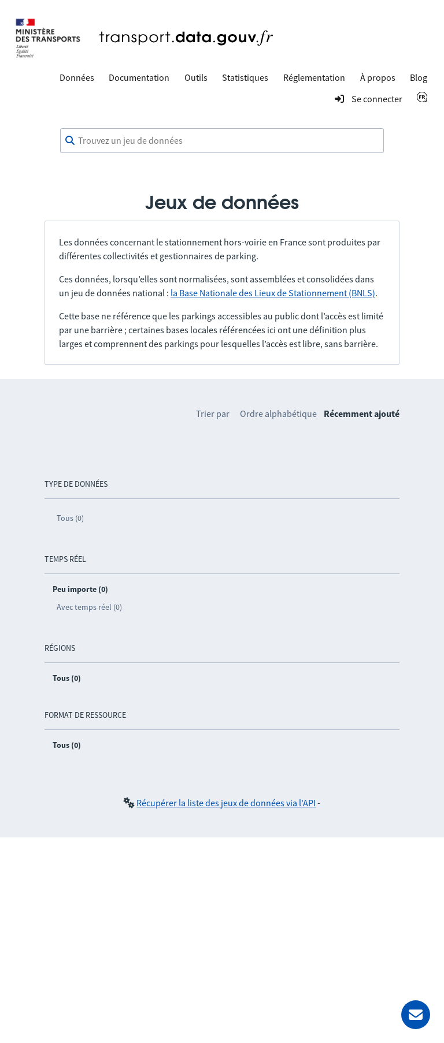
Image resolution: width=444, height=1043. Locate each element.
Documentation (139, 77)
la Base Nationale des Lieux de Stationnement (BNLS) (273, 293)
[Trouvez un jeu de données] (222, 141)
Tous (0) (70, 518)
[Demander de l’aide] (415, 1014)
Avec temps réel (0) (89, 607)
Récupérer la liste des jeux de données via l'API (226, 803)
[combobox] (222, 141)
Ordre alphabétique (278, 413)
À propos (377, 77)
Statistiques (245, 77)
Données (77, 77)
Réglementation (314, 77)
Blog (418, 77)
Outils (196, 77)
